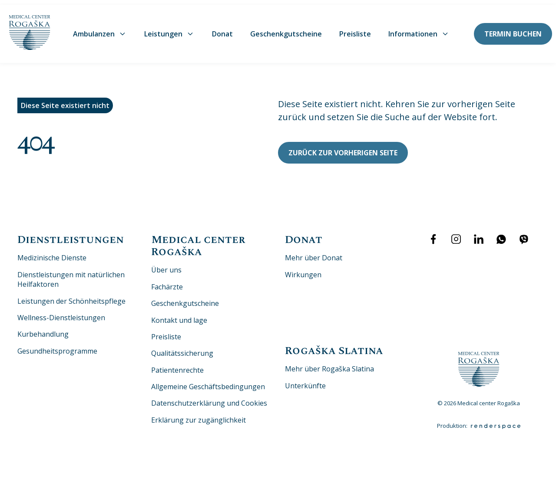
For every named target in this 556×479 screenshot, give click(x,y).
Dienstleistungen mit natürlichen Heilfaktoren (71, 274)
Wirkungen (303, 270)
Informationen (419, 29)
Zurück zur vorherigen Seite (342, 147)
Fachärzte (167, 282)
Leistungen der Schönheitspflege (71, 296)
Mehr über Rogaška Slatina (329, 364)
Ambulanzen (100, 29)
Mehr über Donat (313, 253)
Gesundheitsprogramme (57, 346)
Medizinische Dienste (51, 253)
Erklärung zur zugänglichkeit (198, 415)
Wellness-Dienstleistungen (61, 313)
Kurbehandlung (43, 329)
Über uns (166, 265)
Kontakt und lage (179, 315)
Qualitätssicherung (182, 348)
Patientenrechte (177, 365)
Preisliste (355, 29)
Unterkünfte (305, 381)
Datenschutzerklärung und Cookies (209, 398)
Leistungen (169, 29)
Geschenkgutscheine (286, 29)
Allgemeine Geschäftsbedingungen (208, 382)
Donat (222, 29)
